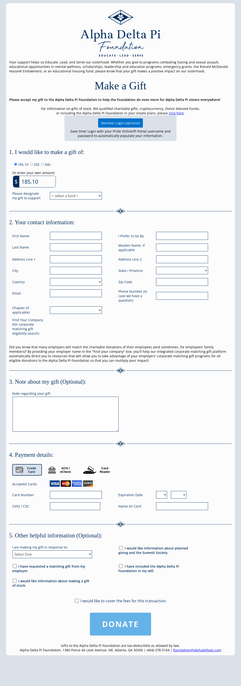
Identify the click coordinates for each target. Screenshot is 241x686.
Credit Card (26, 470)
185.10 (23, 164)
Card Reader (96, 470)
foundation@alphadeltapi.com (197, 650)
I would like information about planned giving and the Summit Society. (153, 550)
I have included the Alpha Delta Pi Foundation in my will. (148, 568)
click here (176, 113)
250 (36, 164)
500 (47, 164)
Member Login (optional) (120, 123)
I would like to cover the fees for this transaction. (123, 600)
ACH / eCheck (59, 470)
